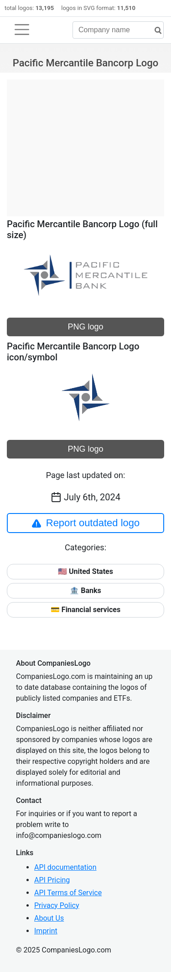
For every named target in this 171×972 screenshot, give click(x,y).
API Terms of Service (68, 892)
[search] (154, 30)
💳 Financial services (85, 609)
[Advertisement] (85, 143)
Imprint (45, 931)
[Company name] (118, 30)
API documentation (65, 867)
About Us (49, 918)
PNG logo (85, 326)
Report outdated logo (85, 523)
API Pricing (52, 880)
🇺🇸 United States (85, 571)
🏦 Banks (85, 590)
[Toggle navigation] (21, 29)
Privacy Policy (56, 905)
